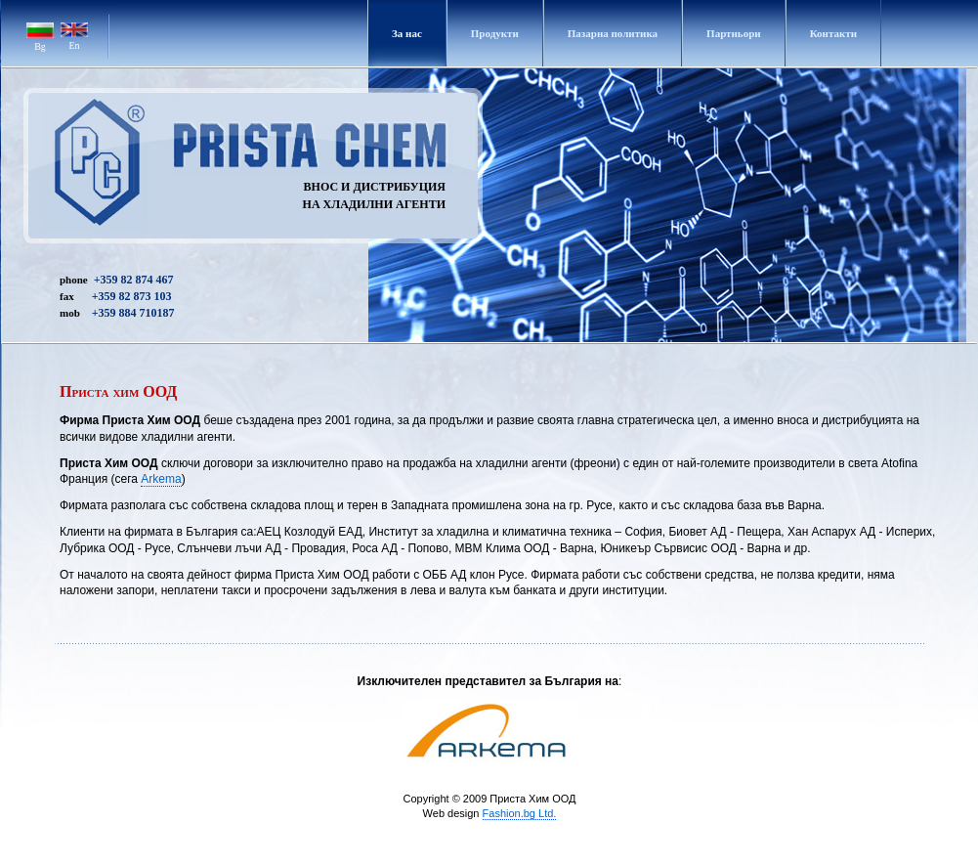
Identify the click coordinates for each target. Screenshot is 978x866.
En (73, 45)
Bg (40, 46)
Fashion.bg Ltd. (520, 813)
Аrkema (161, 479)
